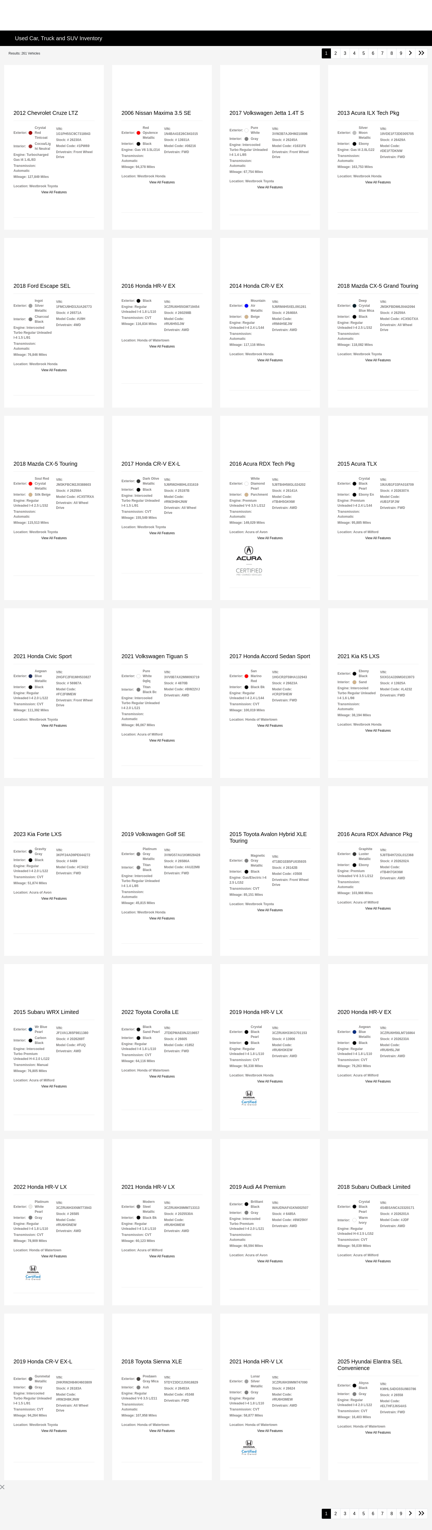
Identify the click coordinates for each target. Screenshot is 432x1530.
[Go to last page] (421, 53)
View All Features (54, 192)
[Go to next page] (410, 53)
